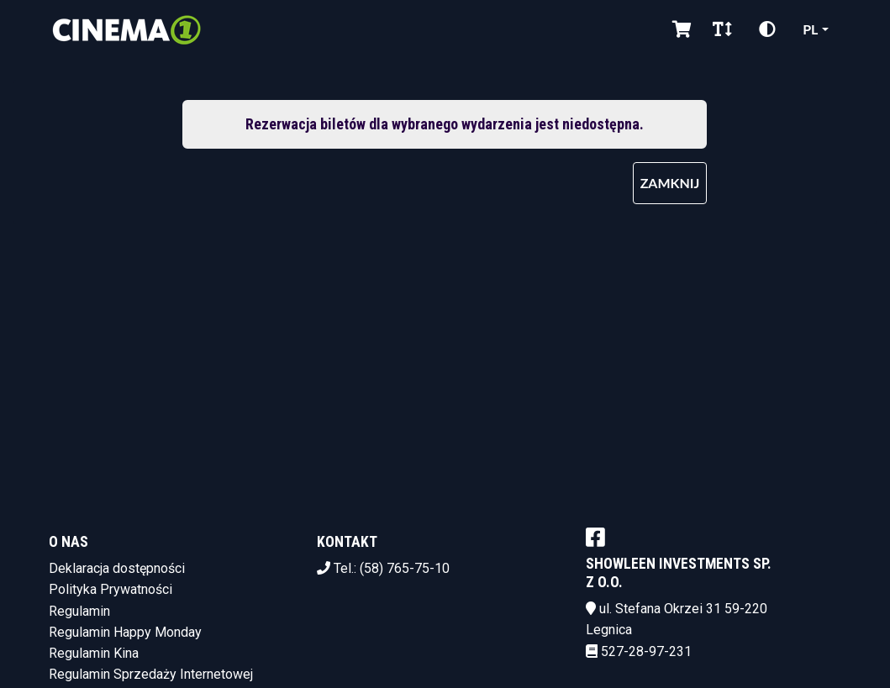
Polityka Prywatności (110, 589)
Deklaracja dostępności (117, 568)
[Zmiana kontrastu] (767, 29)
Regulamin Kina (94, 653)
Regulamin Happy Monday (125, 632)
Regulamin (79, 611)
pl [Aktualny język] (810, 29)
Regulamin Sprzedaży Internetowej (151, 674)
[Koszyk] (679, 29)
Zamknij (670, 183)
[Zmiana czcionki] (722, 29)
